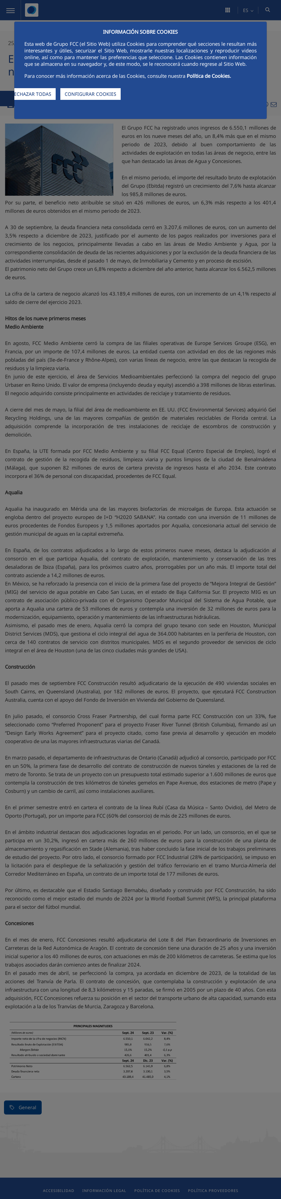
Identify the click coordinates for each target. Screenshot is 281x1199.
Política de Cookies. (209, 75)
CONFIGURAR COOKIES (90, 94)
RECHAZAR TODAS (31, 94)
